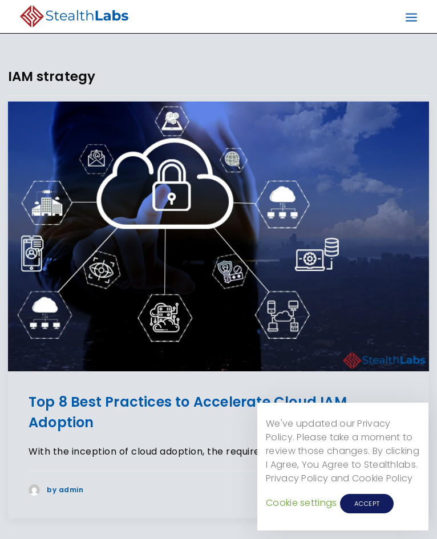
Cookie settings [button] (301, 502)
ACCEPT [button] (367, 503)
